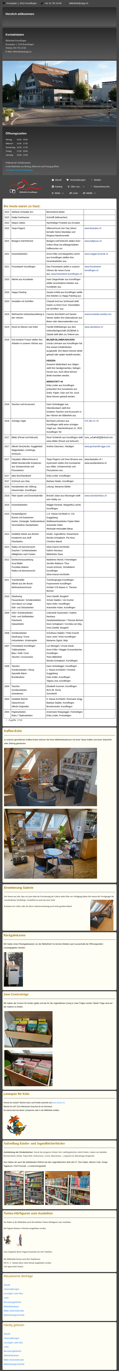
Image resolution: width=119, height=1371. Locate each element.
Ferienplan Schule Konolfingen (19, 170)
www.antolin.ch (58, 1103)
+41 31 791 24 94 (52, 3)
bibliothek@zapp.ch (78, 3)
